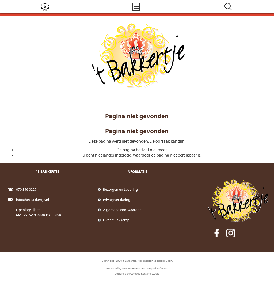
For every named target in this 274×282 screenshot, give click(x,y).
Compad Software (157, 268)
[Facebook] (216, 233)
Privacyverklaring (116, 199)
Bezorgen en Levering (120, 189)
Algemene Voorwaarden (122, 209)
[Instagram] (230, 233)
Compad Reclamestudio (144, 273)
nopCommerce (131, 268)
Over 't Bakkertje (116, 220)
